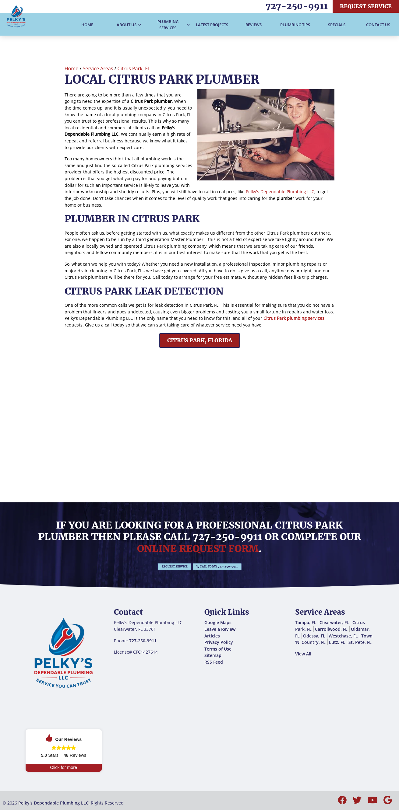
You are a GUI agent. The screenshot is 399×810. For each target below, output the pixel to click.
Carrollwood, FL (331, 629)
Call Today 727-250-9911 (207, 566)
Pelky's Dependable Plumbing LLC (280, 191)
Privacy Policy (218, 642)
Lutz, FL (337, 642)
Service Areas (98, 68)
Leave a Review (219, 629)
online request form (198, 549)
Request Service (366, 6)
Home (72, 68)
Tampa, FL (305, 622)
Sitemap (212, 655)
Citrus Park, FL (134, 68)
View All (303, 654)
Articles (212, 636)
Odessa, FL (314, 636)
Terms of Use (217, 649)
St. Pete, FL (360, 642)
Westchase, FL (343, 636)
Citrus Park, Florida (199, 340)
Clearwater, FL (334, 622)
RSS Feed (213, 662)
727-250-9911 (297, 6)
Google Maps (217, 622)
